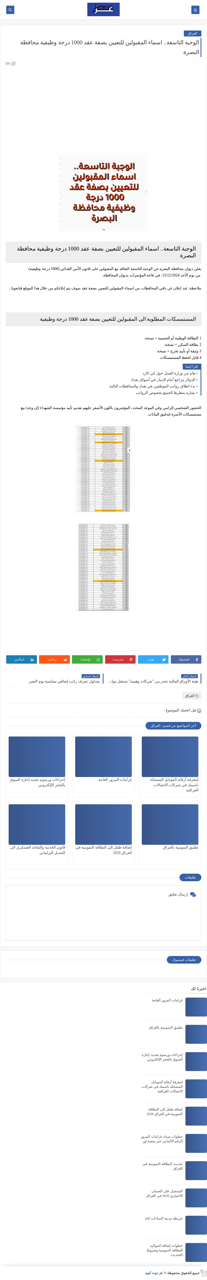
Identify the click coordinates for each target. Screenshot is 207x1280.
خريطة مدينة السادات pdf (164, 1218)
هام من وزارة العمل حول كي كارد (169, 373)
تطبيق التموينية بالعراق (180, 847)
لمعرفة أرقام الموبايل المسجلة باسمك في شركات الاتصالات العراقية (174, 785)
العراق (192, 33)
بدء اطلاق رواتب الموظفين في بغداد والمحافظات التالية (152, 386)
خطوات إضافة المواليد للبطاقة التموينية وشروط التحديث (165, 1250)
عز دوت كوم (154, 1273)
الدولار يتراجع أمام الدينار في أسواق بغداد (163, 380)
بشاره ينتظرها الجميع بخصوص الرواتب (165, 393)
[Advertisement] (103, 105)
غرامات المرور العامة (115, 780)
